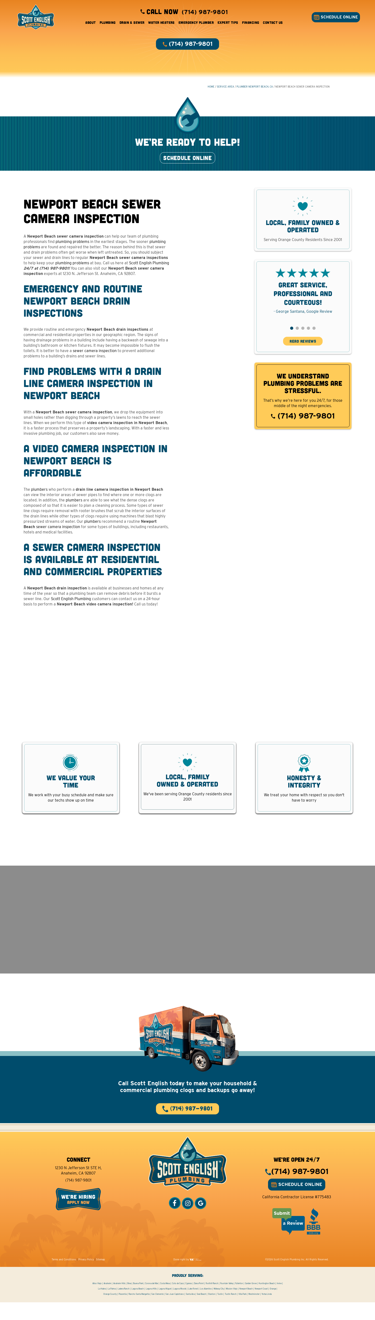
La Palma (112, 1306)
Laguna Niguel (165, 1306)
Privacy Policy (86, 1277)
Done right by (187, 1277)
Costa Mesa (165, 1301)
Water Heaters (161, 24)
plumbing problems (73, 252)
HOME (210, 90)
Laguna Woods (179, 1306)
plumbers (39, 500)
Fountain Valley (226, 1301)
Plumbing (108, 24)
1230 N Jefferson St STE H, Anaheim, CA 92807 (78, 1188)
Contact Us (273, 24)
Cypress (188, 1301)
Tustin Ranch (230, 1312)
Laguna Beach (137, 1306)
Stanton (211, 1312)
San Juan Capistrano (174, 1312)
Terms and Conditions (64, 1277)
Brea (129, 1301)
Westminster (254, 1312)
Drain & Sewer (132, 24)
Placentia (123, 1312)
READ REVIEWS (303, 352)
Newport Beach (246, 1306)
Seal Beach (201, 1312)
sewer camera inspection (95, 361)
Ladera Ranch (124, 1306)
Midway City (219, 1306)
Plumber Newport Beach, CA (254, 90)
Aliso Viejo (97, 1301)
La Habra (102, 1306)
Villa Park (242, 1312)
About (90, 24)
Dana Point (199, 1301)
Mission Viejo (231, 1306)
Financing (250, 24)
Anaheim (107, 1301)
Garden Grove (251, 1301)
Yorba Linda (266, 1312)
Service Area (225, 90)
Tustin (220, 1312)
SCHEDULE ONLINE (334, 18)
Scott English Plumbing (149, 273)
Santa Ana (190, 1312)
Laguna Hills (151, 1306)
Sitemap (100, 1277)
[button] (291, 339)
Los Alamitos (206, 1306)
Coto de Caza (177, 1301)
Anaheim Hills (119, 1301)
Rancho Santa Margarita (139, 1312)
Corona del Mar (151, 1301)
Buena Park (138, 1301)
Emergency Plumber (196, 24)
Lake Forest (193, 1306)
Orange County (110, 1312)
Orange (273, 1306)
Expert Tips (228, 24)
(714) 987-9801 (303, 426)
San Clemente (157, 1312)
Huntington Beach (267, 1301)
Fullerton (239, 1301)
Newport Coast (261, 1306)
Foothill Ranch (212, 1301)
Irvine (279, 1301)
